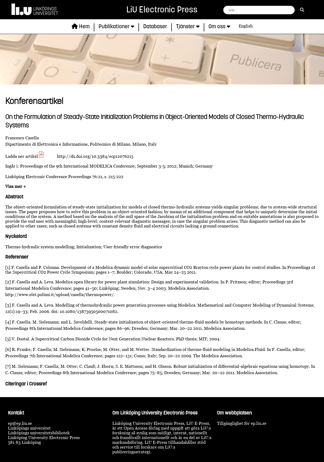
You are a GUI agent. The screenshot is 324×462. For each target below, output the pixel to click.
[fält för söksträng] (259, 10)
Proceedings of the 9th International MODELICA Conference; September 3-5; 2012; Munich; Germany (116, 166)
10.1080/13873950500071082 (88, 311)
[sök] (302, 9)
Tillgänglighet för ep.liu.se (241, 423)
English (246, 25)
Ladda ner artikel (24, 156)
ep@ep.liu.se (20, 423)
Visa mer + (15, 186)
